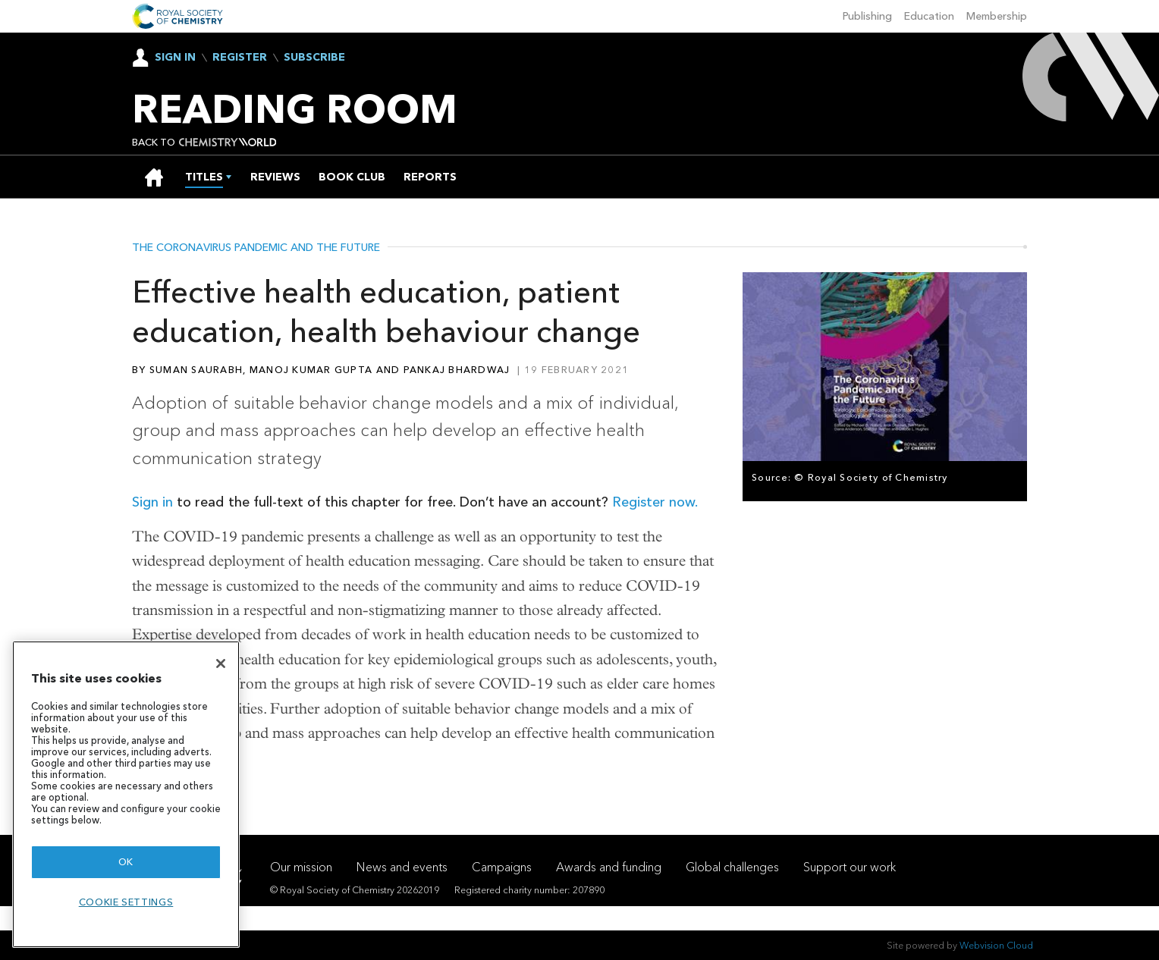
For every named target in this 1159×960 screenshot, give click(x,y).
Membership (996, 16)
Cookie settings (126, 902)
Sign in (152, 502)
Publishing (867, 16)
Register (239, 58)
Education (929, 16)
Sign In (175, 57)
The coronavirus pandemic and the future (256, 248)
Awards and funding (608, 867)
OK (125, 861)
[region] (126, 794)
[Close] (220, 663)
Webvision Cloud (996, 945)
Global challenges (732, 867)
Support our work (849, 867)
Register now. (655, 502)
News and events (402, 867)
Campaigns (502, 867)
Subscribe (314, 58)
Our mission (301, 867)
